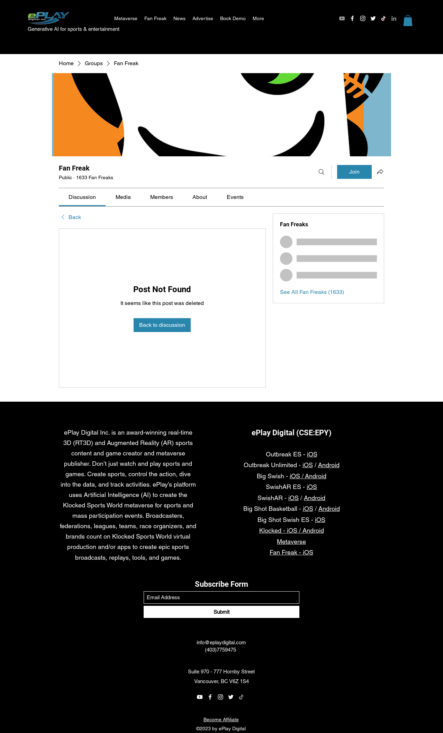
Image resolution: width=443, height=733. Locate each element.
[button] (408, 20)
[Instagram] (362, 18)
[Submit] (221, 612)
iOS (312, 454)
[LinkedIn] (393, 18)
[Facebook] (352, 18)
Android (329, 465)
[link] (82, 197)
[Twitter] (373, 18)
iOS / (297, 476)
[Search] (321, 172)
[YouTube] (341, 18)
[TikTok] (383, 18)
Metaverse (291, 541)
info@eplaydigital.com (221, 642)
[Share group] (380, 171)
